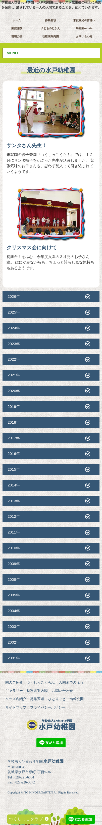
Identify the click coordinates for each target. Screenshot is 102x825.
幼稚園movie (84, 28)
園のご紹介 (14, 682)
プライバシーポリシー (47, 707)
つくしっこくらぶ (41, 682)
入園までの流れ (71, 682)
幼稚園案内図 (50, 36)
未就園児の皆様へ (84, 20)
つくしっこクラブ (29, 819)
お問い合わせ (84, 36)
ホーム (17, 20)
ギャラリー (14, 691)
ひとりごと (57, 699)
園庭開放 (16, 28)
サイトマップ (15, 707)
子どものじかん (50, 28)
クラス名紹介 (15, 699)
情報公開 (16, 36)
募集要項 (50, 20)
